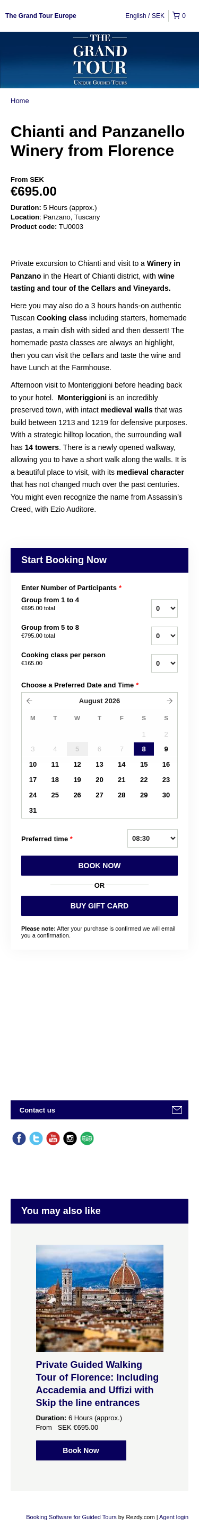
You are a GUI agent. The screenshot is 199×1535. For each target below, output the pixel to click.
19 (77, 780)
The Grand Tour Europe (40, 16)
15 (144, 764)
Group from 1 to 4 (68, 604)
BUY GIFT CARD (99, 906)
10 (33, 764)
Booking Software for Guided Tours (72, 1517)
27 (99, 795)
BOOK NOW (99, 865)
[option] (99, 1352)
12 (77, 764)
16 (166, 764)
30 (166, 795)
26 (77, 795)
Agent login (173, 1517)
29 (144, 795)
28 (121, 795)
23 (166, 780)
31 (33, 810)
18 (55, 780)
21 (121, 780)
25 (55, 795)
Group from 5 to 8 (68, 631)
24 (33, 795)
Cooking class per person (68, 659)
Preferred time (47, 839)
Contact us (37, 1110)
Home (20, 101)
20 (99, 780)
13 (99, 764)
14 (121, 764)
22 (144, 780)
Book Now (81, 1450)
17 (33, 780)
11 (55, 764)
